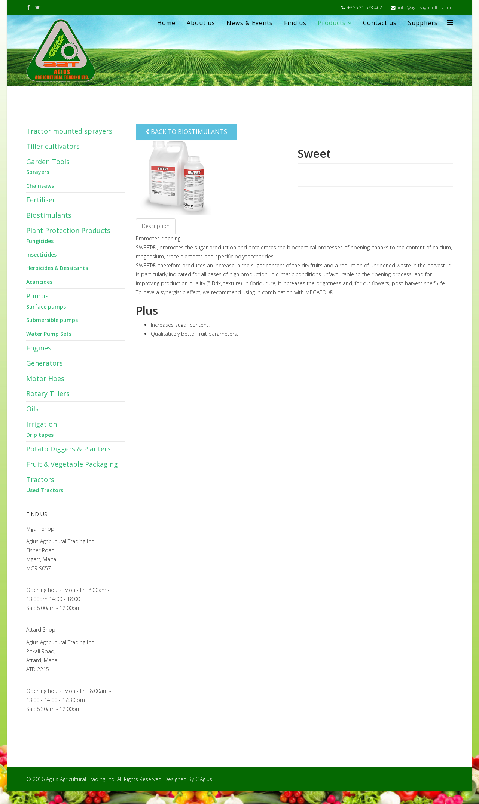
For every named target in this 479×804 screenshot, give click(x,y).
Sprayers (37, 171)
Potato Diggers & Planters (68, 448)
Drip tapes (40, 434)
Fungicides (40, 241)
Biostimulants (48, 215)
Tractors (40, 479)
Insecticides (41, 254)
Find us (295, 23)
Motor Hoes (45, 378)
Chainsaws (40, 185)
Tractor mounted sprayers (69, 130)
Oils (32, 408)
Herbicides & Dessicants (57, 267)
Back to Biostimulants (186, 132)
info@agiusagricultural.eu (425, 7)
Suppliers (423, 23)
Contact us (380, 23)
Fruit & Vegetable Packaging (72, 464)
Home (166, 23)
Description (156, 226)
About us (201, 23)
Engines (38, 347)
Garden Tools (48, 161)
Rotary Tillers (48, 393)
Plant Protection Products (68, 230)
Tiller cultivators (53, 146)
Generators (44, 363)
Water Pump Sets (48, 333)
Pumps (37, 295)
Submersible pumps (52, 319)
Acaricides (39, 281)
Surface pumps (46, 306)
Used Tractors (44, 490)
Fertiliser (40, 199)
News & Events (249, 23)
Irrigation (41, 424)
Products (332, 23)
